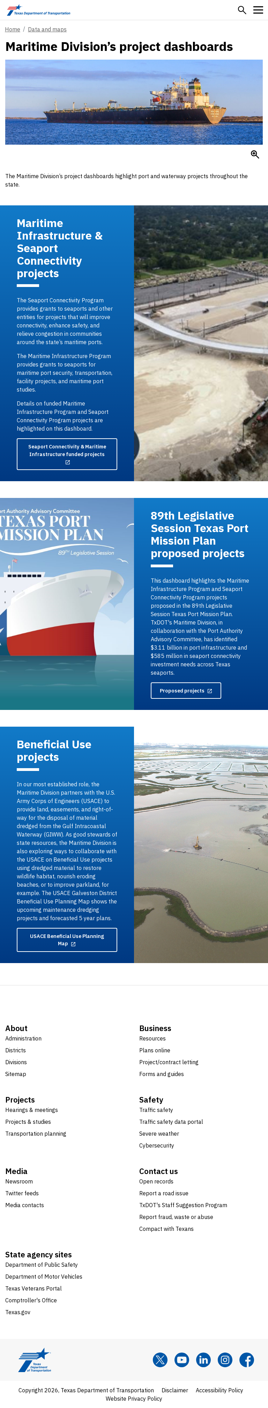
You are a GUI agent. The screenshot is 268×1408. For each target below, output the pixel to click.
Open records (156, 1181)
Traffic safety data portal (171, 1121)
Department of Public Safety (41, 1264)
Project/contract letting (169, 1062)
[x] (160, 1360)
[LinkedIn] (203, 1360)
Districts (15, 1050)
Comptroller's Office (31, 1300)
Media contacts (24, 1205)
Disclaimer (175, 1390)
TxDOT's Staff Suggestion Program (183, 1205)
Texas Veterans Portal (33, 1288)
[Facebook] (246, 1360)
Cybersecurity (156, 1145)
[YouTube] (181, 1360)
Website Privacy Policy (134, 1398)
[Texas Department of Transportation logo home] (38, 10)
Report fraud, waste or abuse (176, 1216)
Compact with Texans (166, 1228)
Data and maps (47, 29)
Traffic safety (156, 1109)
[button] (242, 10)
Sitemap (15, 1073)
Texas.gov (17, 1312)
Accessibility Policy (219, 1390)
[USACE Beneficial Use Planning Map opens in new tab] (67, 940)
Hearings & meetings (31, 1109)
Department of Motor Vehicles (43, 1276)
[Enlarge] (255, 154)
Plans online (154, 1050)
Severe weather (159, 1133)
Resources (152, 1038)
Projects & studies (28, 1121)
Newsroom (19, 1181)
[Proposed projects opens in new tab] (186, 690)
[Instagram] (225, 1360)
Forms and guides (161, 1073)
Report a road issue (163, 1193)
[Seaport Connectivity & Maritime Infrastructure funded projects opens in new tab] (67, 454)
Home (12, 29)
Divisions (16, 1062)
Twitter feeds (22, 1193)
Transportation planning (35, 1133)
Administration (23, 1038)
